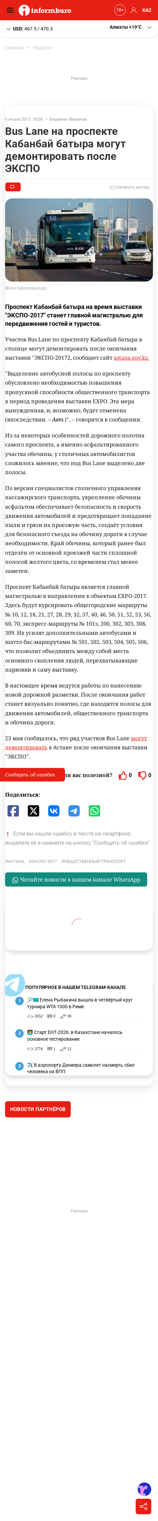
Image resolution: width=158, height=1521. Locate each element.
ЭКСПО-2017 (44, 861)
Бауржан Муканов (68, 119)
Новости (42, 47)
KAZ (147, 10)
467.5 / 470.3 (29, 29)
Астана (16, 861)
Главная (14, 47)
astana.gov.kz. (131, 357)
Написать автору (130, 187)
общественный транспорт (95, 861)
